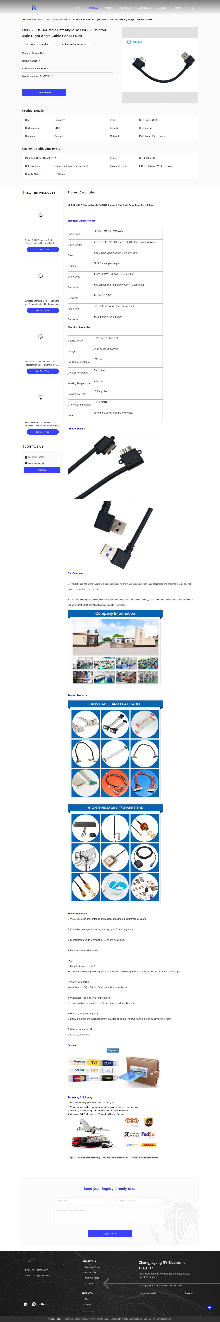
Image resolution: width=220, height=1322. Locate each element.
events (162, 7)
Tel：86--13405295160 (36, 1270)
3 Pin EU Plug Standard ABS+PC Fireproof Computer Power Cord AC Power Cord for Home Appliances (41, 364)
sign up (188, 1293)
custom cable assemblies (115, 1157)
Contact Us (144, 7)
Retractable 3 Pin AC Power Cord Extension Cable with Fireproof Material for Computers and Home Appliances (42, 425)
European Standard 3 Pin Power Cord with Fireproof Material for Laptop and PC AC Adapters (42, 304)
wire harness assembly (89, 1157)
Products (93, 7)
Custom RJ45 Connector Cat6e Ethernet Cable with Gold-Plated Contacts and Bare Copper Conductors (42, 243)
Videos (109, 7)
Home (77, 7)
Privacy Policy (55, 1319)
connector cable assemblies (144, 1157)
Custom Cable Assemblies (56, 19)
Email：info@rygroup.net (37, 1275)
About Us (125, 7)
